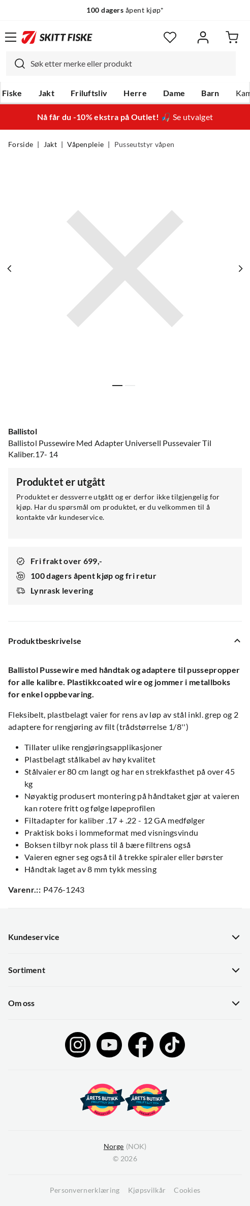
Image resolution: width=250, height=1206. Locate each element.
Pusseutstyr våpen (144, 144)
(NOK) (125, 1146)
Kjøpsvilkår (147, 1190)
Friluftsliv (89, 93)
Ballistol (22, 431)
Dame (174, 93)
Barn (210, 93)
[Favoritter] (170, 37)
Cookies (187, 1190)
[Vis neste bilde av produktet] (240, 268)
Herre (135, 93)
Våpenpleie (85, 144)
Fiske (12, 93)
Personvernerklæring (85, 1190)
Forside (20, 144)
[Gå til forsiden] (56, 37)
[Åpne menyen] (10, 37)
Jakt (46, 93)
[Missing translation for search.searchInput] (15, 63)
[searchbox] (130, 63)
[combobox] (121, 63)
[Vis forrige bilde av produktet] (9, 268)
